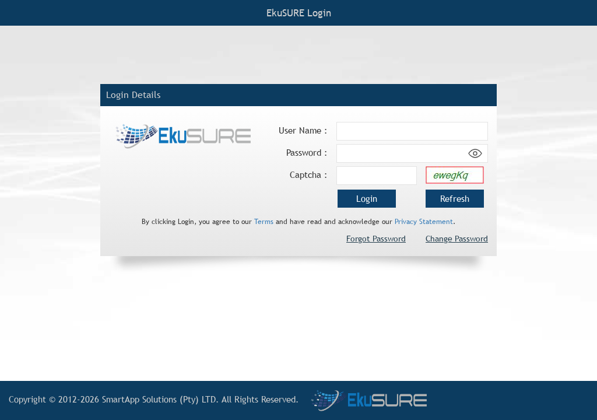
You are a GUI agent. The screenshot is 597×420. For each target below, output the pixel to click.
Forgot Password (376, 238)
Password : (307, 153)
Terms (263, 222)
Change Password (457, 238)
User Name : (303, 130)
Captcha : (309, 175)
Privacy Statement (424, 222)
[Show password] (475, 153)
